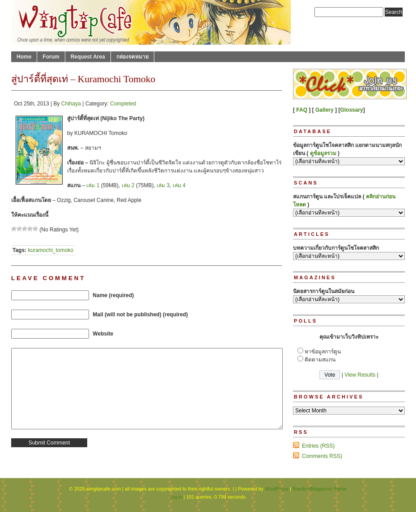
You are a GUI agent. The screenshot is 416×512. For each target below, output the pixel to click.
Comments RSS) (322, 456)
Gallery (324, 110)
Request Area (88, 57)
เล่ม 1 (92, 185)
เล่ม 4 (179, 185)
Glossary (351, 110)
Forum (50, 57)
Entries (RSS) (318, 446)
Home (24, 57)
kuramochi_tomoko (50, 250)
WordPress (277, 488)
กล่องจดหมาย (132, 57)
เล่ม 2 (128, 185)
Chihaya (71, 104)
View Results (359, 375)
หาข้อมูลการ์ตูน (323, 351)
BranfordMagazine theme (320, 488)
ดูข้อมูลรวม (323, 153)
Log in (175, 496)
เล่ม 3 (163, 185)
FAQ (301, 110)
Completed (123, 104)
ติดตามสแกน (320, 360)
